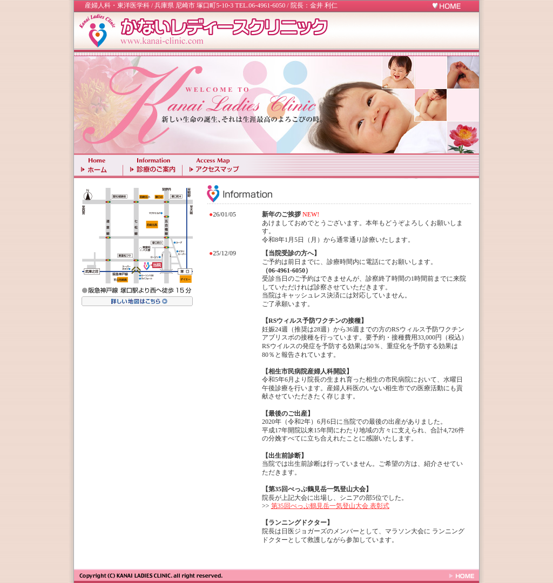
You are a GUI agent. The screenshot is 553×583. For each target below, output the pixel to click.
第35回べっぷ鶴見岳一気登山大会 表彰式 (330, 506)
